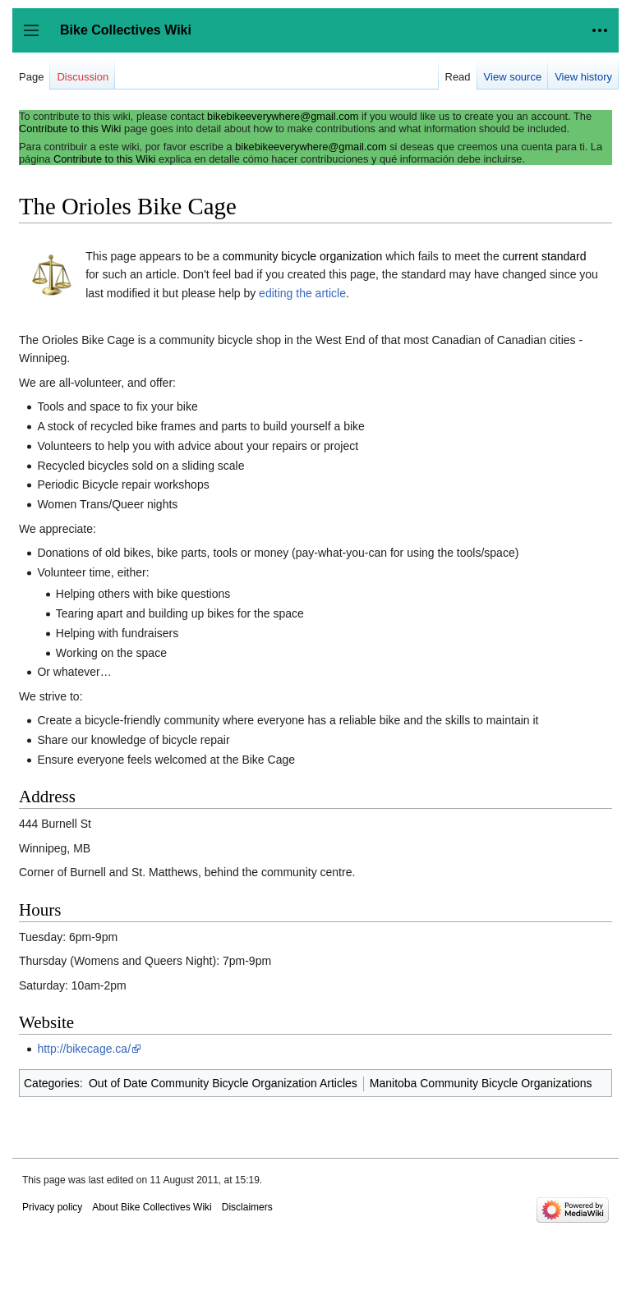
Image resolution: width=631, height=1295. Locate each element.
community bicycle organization (303, 256)
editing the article (302, 293)
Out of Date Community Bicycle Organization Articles (223, 1083)
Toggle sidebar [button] (36, 38)
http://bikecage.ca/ (84, 1048)
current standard (545, 256)
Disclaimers (247, 1207)
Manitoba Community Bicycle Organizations (481, 1083)
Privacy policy (52, 1207)
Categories (52, 1083)
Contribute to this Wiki (70, 128)
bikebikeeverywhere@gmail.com (282, 116)
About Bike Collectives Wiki (151, 1207)
